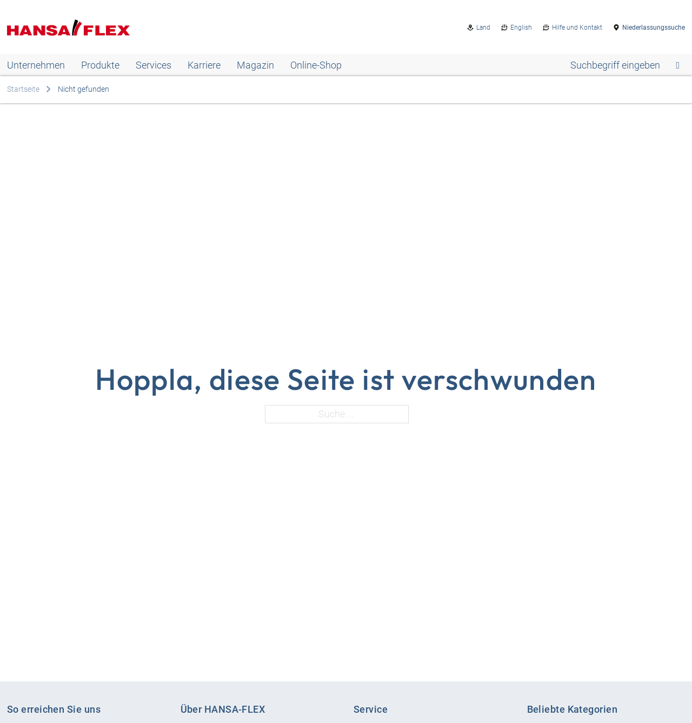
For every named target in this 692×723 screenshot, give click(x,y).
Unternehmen (36, 65)
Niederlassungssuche (653, 27)
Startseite (23, 89)
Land (483, 27)
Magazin (255, 65)
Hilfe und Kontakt (577, 27)
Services (153, 65)
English (521, 27)
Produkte (100, 65)
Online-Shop (316, 65)
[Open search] (625, 65)
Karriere (204, 65)
